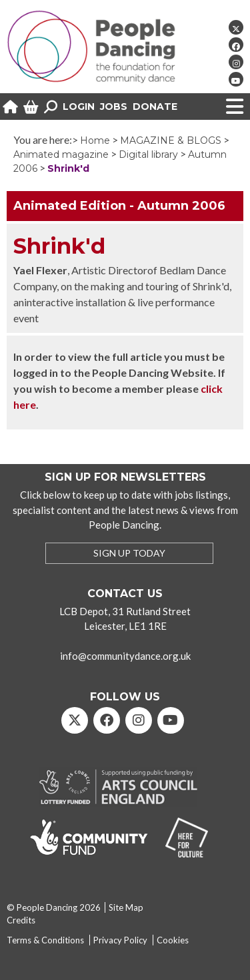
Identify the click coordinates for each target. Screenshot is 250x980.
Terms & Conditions (45, 940)
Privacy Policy (120, 940)
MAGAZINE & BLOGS (170, 140)
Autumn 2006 (181, 205)
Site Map (126, 907)
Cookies (173, 940)
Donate (155, 107)
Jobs (113, 107)
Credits (21, 920)
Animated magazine (61, 154)
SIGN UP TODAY (129, 553)
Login (79, 107)
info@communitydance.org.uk (125, 656)
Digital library (148, 154)
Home (95, 140)
